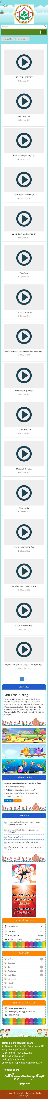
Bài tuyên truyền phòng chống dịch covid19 (23, 842)
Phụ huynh (12, 971)
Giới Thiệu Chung (16, 695)
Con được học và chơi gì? (14, 787)
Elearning (11, 963)
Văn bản (11, 983)
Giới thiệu (11, 959)
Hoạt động (12, 975)
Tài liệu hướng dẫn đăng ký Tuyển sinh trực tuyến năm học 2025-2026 (24, 823)
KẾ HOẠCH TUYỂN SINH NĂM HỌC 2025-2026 (24, 848)
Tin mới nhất (24, 816)
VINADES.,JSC (24, 1096)
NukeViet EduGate (24, 1093)
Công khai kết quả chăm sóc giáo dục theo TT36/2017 (23, 831)
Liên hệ (10, 987)
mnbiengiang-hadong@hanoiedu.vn (22, 1012)
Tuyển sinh (12, 979)
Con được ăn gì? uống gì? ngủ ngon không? (21, 793)
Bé (9, 967)
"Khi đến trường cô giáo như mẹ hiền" (19, 790)
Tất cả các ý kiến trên (13, 796)
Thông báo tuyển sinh (15, 837)
